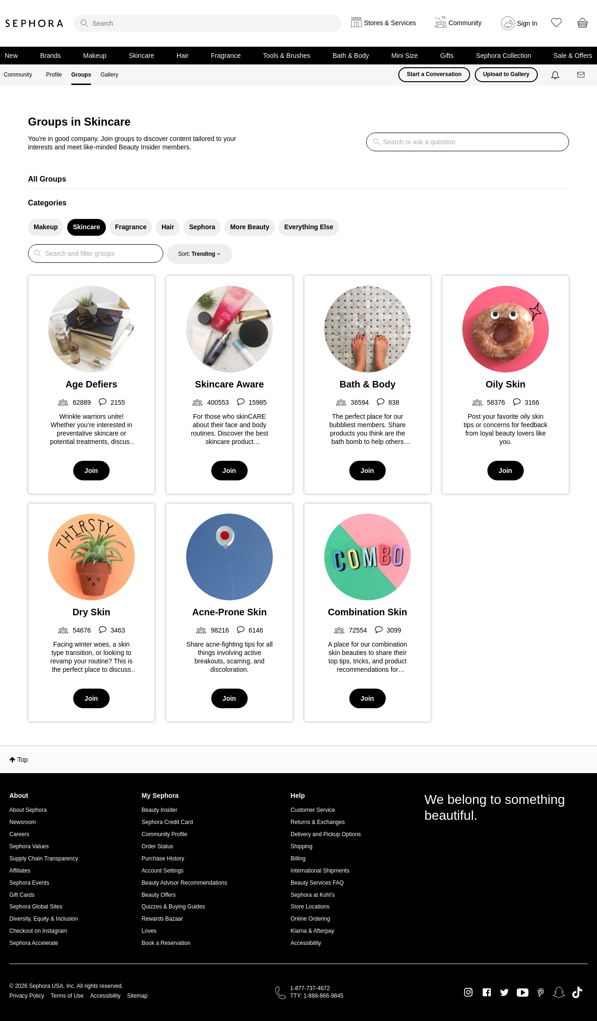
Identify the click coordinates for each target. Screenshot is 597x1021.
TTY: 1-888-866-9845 (316, 996)
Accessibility (306, 943)
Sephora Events (29, 883)
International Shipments (320, 870)
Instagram (468, 992)
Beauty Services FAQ (317, 883)
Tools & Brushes (286, 55)
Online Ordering (310, 918)
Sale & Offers (573, 55)
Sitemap (137, 996)
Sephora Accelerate (33, 943)
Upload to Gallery (506, 74)
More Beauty (249, 227)
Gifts (447, 55)
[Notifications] (556, 75)
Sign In (527, 23)
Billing (298, 858)
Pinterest (541, 992)
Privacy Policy (26, 996)
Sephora (34, 23)
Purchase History (163, 858)
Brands (50, 55)
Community (18, 74)
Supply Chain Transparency (43, 858)
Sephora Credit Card (167, 822)
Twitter (504, 992)
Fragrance (226, 55)
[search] (207, 23)
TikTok (577, 992)
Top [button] (22, 759)
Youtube (522, 993)
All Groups (47, 179)
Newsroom (22, 822)
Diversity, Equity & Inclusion (43, 918)
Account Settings (163, 870)
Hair (183, 55)
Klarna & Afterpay (312, 931)
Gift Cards (22, 895)
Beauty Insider (160, 810)
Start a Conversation (434, 74)
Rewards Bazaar (162, 918)
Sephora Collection (503, 55)
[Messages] (581, 75)
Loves (149, 931)
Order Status (158, 846)
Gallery (109, 74)
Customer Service (313, 810)
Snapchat (559, 992)
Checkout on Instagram (38, 931)
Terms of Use (67, 996)
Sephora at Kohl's (312, 895)
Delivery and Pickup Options (326, 834)
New (11, 55)
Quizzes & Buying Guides (173, 906)
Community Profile (164, 834)
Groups (81, 74)
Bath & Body (351, 55)
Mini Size (404, 55)
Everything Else (308, 227)
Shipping (301, 846)
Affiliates (19, 870)
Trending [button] (203, 254)
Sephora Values (29, 846)
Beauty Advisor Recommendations (184, 883)
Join (91, 470)
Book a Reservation (166, 943)
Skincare (141, 55)
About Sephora (28, 810)
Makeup (94, 55)
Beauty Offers (159, 895)
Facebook (487, 992)
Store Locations (310, 906)
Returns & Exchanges (318, 822)
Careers (19, 834)
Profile (54, 74)
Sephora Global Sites (35, 906)
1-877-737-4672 (310, 988)
